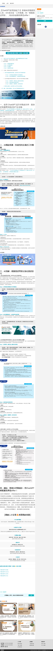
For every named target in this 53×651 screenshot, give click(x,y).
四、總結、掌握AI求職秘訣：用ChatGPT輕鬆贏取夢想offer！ (13, 88)
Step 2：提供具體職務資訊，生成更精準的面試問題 (15, 76)
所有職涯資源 (2, 6)
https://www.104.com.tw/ (25, 185)
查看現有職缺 (20, 643)
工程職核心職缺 (17, 535)
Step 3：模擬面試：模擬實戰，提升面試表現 (14, 83)
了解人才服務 (20, 645)
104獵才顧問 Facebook (4, 571)
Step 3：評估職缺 (7, 66)
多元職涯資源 (20, 646)
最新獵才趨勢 (32, 645)
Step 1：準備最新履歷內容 (9, 63)
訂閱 (45, 20)
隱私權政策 (2, 650)
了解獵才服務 (32, 643)
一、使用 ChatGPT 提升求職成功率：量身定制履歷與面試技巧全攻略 (14, 58)
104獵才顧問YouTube (4, 575)
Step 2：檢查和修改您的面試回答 (12, 82)
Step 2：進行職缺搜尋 (8, 65)
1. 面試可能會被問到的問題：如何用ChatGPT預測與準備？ (15, 72)
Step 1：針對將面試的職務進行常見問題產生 (14, 74)
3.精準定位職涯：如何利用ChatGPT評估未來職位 (13, 86)
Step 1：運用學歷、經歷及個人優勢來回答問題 (15, 80)
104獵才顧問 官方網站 (4, 569)
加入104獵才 (43, 645)
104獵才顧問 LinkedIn (4, 573)
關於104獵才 (43, 643)
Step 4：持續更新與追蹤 (8, 68)
